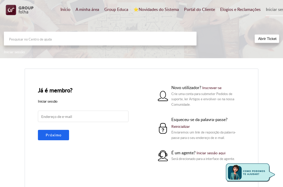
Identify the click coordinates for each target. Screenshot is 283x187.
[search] (100, 38)
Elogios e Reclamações (240, 9)
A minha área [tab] (87, 9)
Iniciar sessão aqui (211, 152)
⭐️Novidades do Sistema (156, 9)
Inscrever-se (211, 87)
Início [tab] (65, 9)
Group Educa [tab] (116, 9)
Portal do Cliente (199, 9)
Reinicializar (180, 126)
